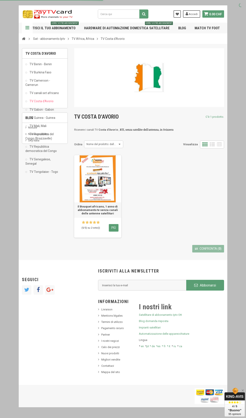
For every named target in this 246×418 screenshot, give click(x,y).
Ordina (78, 144)
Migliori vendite (110, 359)
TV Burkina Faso (40, 74)
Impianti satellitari (150, 327)
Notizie (32, 202)
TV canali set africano (44, 95)
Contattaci (107, 365)
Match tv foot (207, 28)
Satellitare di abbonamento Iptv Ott (160, 314)
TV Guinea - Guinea (42, 119)
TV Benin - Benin (40, 66)
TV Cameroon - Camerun (37, 84)
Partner (105, 334)
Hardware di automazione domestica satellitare (128, 26)
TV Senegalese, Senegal (38, 163)
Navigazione (27, 28)
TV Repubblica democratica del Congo (41, 151)
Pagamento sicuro (112, 328)
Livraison (106, 309)
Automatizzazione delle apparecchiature (164, 333)
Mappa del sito (110, 372)
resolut (32, 234)
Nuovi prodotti (110, 353)
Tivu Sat (33, 228)
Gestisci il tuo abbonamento (52, 26)
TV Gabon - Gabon (41, 111)
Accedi (191, 14)
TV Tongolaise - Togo (43, 173)
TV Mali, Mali (37, 127)
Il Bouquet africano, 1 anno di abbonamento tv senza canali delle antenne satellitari (98, 210)
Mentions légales (112, 315)
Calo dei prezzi (110, 347)
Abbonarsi (205, 285)
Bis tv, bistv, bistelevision (43, 221)
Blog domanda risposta (153, 321)
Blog (182, 28)
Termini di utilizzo (112, 322)
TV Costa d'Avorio (41, 103)
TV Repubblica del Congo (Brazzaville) (39, 138)
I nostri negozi (110, 340)
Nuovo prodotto (38, 208)
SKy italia (33, 215)
